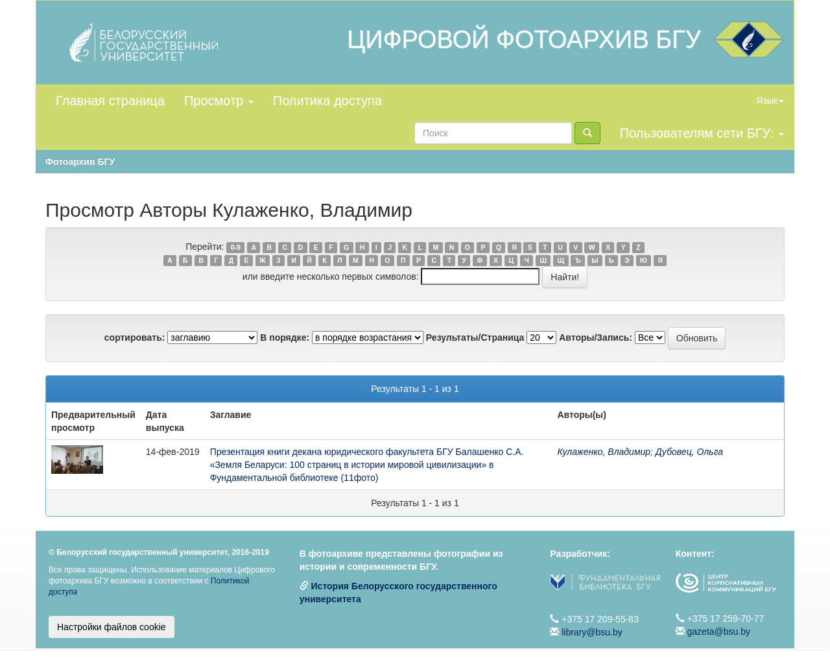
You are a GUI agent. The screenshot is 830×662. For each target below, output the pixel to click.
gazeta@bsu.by (719, 631)
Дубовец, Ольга (689, 452)
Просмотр (219, 100)
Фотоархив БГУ (80, 161)
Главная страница (110, 100)
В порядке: (284, 337)
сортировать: (134, 337)
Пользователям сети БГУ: (702, 133)
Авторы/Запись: (595, 337)
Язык (770, 100)
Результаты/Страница (475, 337)
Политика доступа (327, 100)
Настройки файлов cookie (111, 627)
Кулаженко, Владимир (603, 452)
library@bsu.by (592, 632)
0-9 (236, 247)
